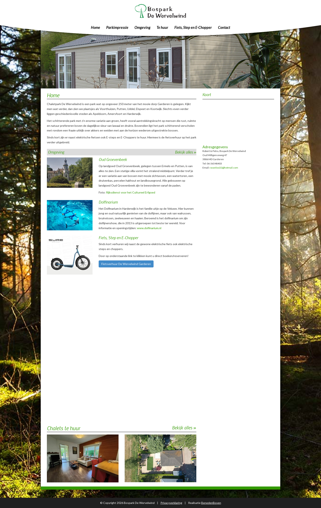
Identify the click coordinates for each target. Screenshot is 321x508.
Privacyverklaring (171, 503)
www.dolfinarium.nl (149, 228)
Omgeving (142, 27)
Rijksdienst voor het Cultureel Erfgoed (130, 192)
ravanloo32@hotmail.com (224, 167)
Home (95, 27)
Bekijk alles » (185, 152)
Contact (224, 27)
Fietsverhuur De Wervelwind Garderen (126, 264)
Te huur (162, 27)
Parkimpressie (117, 27)
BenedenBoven (211, 503)
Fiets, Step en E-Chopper (193, 27)
